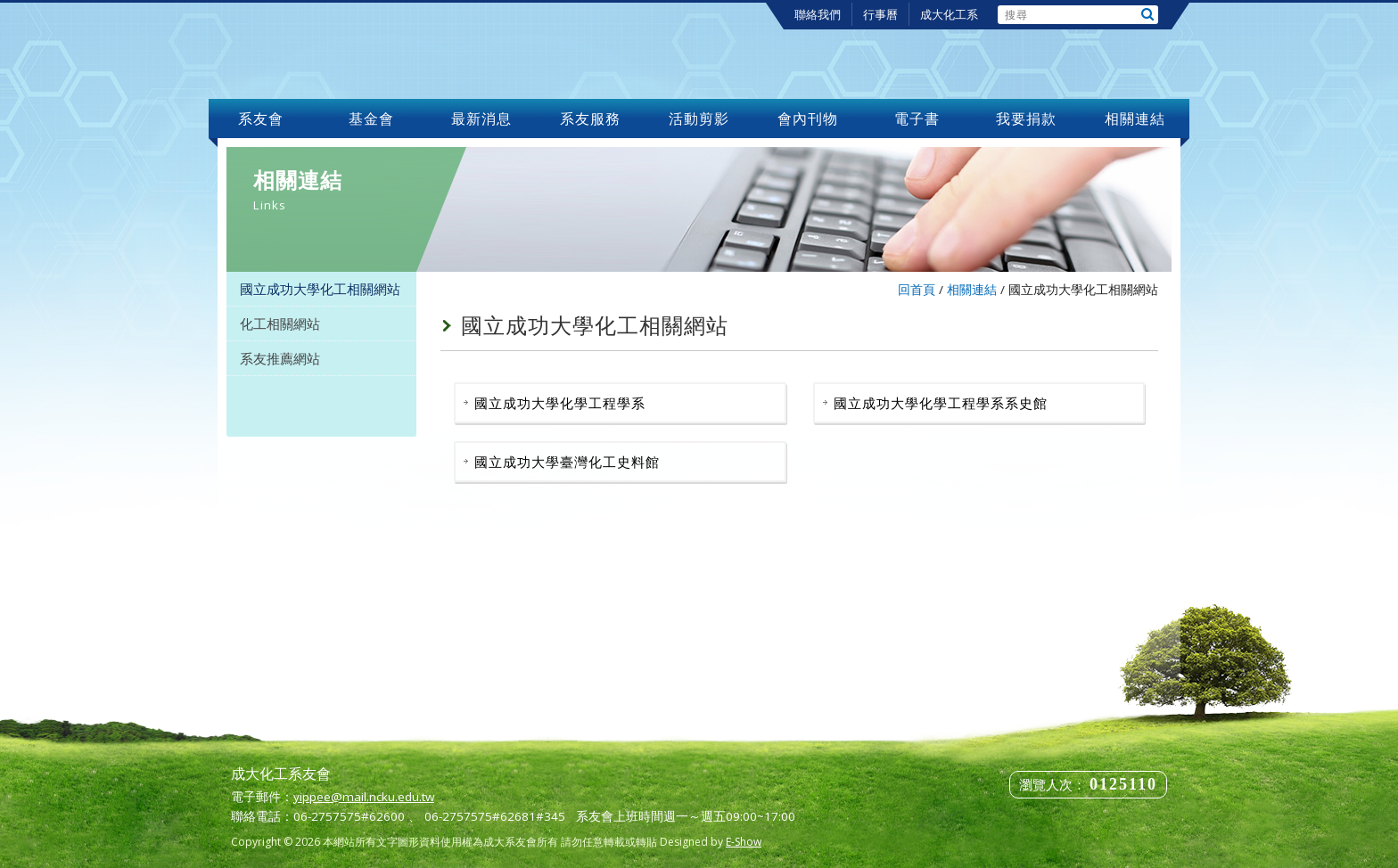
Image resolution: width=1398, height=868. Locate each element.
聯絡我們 (817, 14)
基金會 (372, 118)
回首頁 (916, 290)
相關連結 (1135, 118)
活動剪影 (699, 118)
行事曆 (880, 14)
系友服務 (590, 118)
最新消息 (481, 118)
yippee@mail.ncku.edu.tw (363, 797)
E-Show (743, 841)
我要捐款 (1026, 118)
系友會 (263, 118)
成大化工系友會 (355, 51)
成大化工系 (949, 14)
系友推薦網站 (280, 358)
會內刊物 (808, 118)
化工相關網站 (280, 323)
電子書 (917, 118)
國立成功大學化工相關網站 (320, 289)
